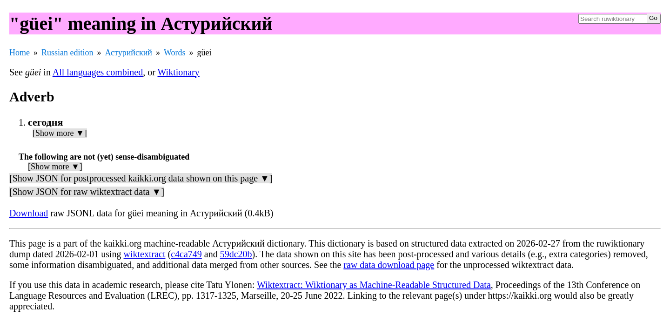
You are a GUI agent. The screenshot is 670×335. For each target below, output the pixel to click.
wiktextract (145, 254)
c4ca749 (186, 254)
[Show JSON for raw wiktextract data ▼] (86, 192)
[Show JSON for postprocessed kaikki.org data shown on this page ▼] (140, 178)
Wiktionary (179, 72)
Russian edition (67, 52)
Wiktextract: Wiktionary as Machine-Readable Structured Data (374, 285)
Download (28, 213)
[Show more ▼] (60, 133)
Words (175, 52)
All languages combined (98, 72)
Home (19, 52)
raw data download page (388, 265)
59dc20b (236, 254)
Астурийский (128, 52)
